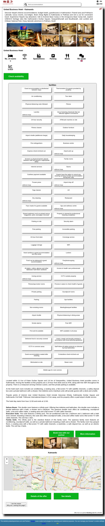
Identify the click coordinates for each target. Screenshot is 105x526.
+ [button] (7, 459)
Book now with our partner (61, 434)
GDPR (44, 523)
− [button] (7, 462)
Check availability (16, 76)
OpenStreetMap (96, 489)
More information (87, 434)
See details (66, 496)
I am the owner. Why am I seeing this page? (16, 504)
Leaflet (88, 489)
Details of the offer (39, 496)
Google (33, 521)
